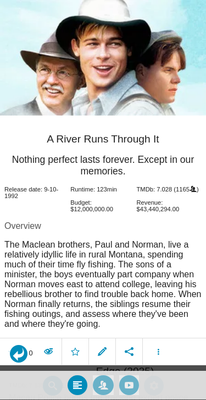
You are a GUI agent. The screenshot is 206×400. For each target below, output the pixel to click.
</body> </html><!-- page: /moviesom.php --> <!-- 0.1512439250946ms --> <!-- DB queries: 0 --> (103, 200)
